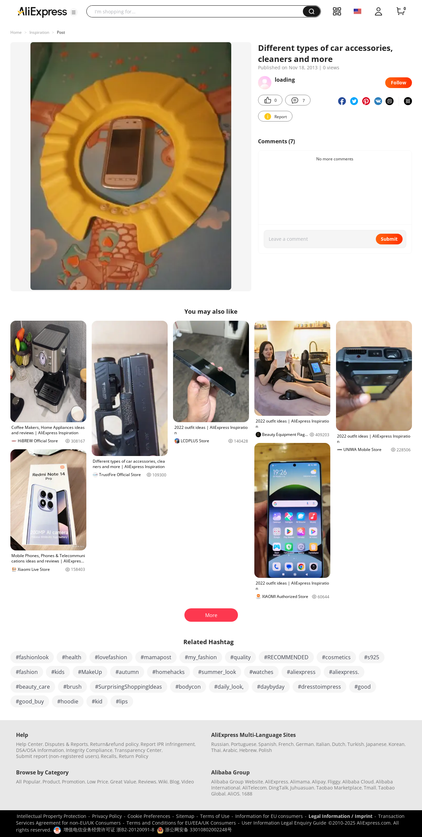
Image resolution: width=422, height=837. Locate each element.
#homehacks (168, 672)
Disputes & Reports (66, 744)
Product (51, 781)
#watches (261, 672)
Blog (174, 781)
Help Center (29, 744)
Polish (265, 750)
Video (187, 781)
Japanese (376, 744)
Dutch (338, 744)
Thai (216, 750)
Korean (397, 744)
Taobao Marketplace (339, 787)
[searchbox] (197, 11)
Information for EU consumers (269, 816)
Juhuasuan (302, 787)
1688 (247, 793)
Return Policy (133, 756)
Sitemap (185, 816)
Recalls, (109, 756)
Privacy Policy (107, 816)
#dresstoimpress (319, 686)
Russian (220, 744)
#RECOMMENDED (286, 657)
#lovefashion (111, 657)
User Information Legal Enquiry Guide (284, 823)
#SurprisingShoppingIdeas (128, 686)
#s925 (371, 657)
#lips (122, 701)
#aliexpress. (344, 672)
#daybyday (270, 686)
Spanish (267, 744)
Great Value (123, 781)
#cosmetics (336, 657)
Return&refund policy (114, 744)
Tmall (370, 787)
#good (362, 686)
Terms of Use (215, 816)
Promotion (73, 781)
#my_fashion (201, 657)
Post (61, 32)
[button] (74, 12)
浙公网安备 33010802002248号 (194, 829)
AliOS (234, 793)
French (286, 744)
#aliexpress (301, 672)
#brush (72, 686)
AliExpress (276, 781)
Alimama (300, 781)
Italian (323, 744)
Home (16, 32)
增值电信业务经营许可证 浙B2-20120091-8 (109, 829)
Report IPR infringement (168, 744)
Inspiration (39, 32)
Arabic (230, 750)
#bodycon (188, 686)
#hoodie (67, 701)
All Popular (28, 781)
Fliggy (334, 781)
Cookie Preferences (149, 816)
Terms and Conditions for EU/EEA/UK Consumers (181, 823)
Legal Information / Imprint (340, 816)
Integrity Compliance (89, 750)
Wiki (163, 781)
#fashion (27, 672)
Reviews (147, 781)
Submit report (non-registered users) (57, 756)
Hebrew (248, 750)
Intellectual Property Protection (51, 816)
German (305, 744)
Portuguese (243, 744)
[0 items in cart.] (400, 11)
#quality (240, 657)
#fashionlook (32, 657)
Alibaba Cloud (358, 781)
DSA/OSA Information (40, 750)
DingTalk (278, 787)
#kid (97, 701)
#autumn (127, 672)
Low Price (97, 781)
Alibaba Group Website (237, 781)
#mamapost (156, 657)
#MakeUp (90, 672)
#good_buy (30, 701)
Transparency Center (138, 750)
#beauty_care (33, 686)
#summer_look (217, 672)
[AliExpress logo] (42, 11)
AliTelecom (254, 787)
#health (71, 657)
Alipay (319, 781)
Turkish (355, 744)
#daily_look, (229, 686)
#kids (58, 672)
